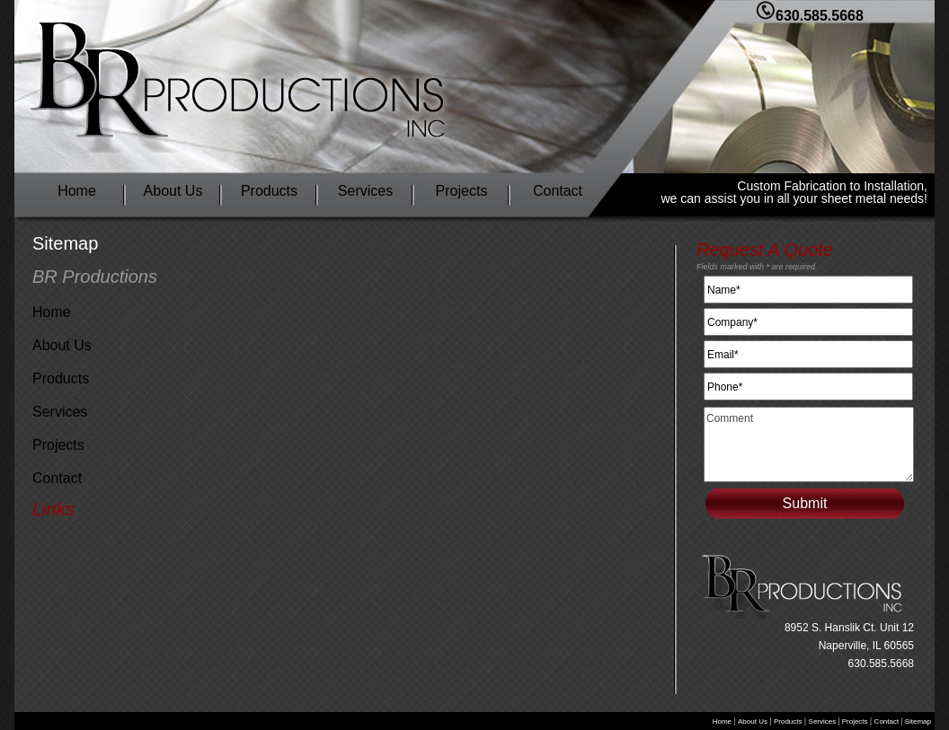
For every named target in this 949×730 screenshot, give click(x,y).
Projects (462, 190)
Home (77, 190)
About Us (173, 190)
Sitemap (916, 721)
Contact (557, 190)
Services (365, 190)
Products (269, 190)
